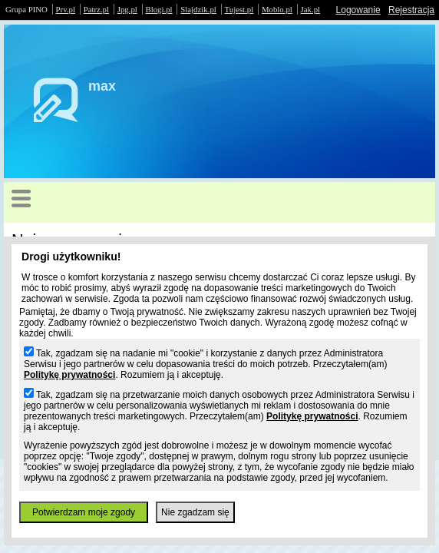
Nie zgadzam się (195, 512)
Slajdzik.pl (198, 9)
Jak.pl (311, 9)
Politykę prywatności (69, 374)
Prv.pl (65, 9)
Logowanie (358, 10)
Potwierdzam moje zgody (83, 512)
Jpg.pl (127, 9)
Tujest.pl (239, 9)
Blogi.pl (159, 9)
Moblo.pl (277, 9)
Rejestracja (411, 10)
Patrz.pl (96, 9)
